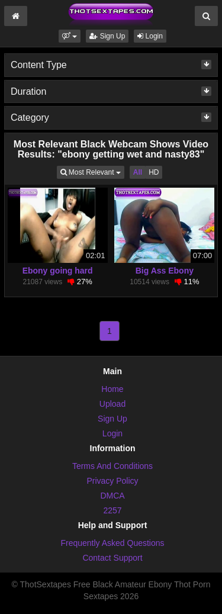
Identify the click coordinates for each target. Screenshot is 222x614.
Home (112, 389)
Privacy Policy (112, 481)
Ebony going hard (57, 270)
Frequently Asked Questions (112, 543)
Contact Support (112, 557)
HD (154, 172)
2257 (112, 510)
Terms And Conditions (112, 466)
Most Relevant (92, 171)
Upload (112, 404)
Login (150, 36)
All (137, 172)
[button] (70, 36)
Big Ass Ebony (165, 270)
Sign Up (107, 36)
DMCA (112, 495)
